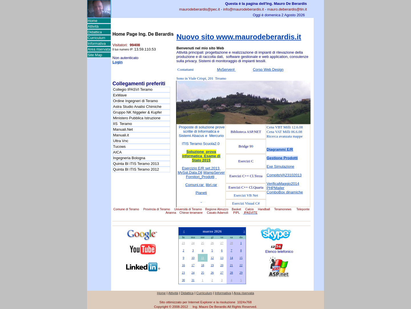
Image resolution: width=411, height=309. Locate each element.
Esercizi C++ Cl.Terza (246, 176)
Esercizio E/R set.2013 (201, 168)
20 (221, 265)
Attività (93, 26)
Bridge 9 (245, 146)
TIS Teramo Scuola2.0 (202, 144)
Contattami (186, 70)
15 (241, 257)
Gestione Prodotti (282, 158)
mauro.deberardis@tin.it (287, 9)
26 (212, 243)
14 (231, 257)
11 (202, 257)
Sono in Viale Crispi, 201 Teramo (201, 78)
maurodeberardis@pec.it (199, 9)
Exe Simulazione (280, 166)
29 (241, 272)
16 (183, 265)
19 (212, 265)
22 (241, 265)
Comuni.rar (195, 185)
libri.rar (211, 185)
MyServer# (226, 69)
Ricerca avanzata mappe (285, 136)
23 (183, 243)
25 (202, 243)
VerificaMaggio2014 (283, 183)
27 (221, 243)
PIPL (236, 212)
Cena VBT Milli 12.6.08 (285, 127)
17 (193, 265)
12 (212, 257)
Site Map (95, 55)
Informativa (97, 43)
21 (231, 265)
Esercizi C (246, 161)
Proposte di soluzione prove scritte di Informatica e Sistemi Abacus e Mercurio (201, 131)
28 (231, 243)
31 (193, 280)
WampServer (214, 172)
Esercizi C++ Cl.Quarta (245, 187)
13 (221, 257)
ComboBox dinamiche (285, 192)
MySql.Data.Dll (190, 172)
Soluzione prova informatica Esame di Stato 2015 (201, 156)
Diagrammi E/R (280, 149)
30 (183, 280)
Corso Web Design (268, 69)
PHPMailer (275, 188)
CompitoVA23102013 (284, 175)
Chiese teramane (191, 212)
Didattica (95, 32)
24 (193, 243)
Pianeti (201, 193)
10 (193, 257)
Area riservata (99, 49)
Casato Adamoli (217, 212)
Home (92, 21)
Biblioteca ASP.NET (246, 132)
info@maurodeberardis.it (243, 9)
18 (202, 265)
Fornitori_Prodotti (200, 177)
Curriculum (96, 38)
